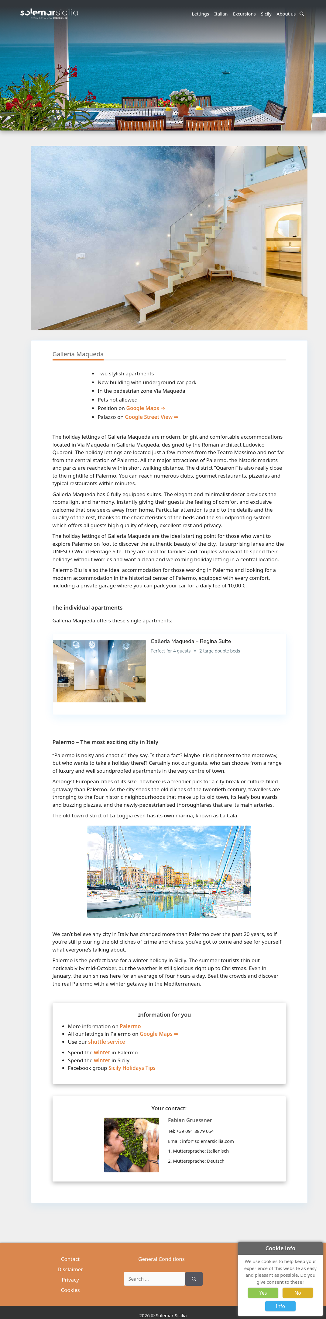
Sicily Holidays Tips (132, 1067)
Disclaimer (70, 1269)
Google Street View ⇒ (151, 416)
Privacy (70, 1279)
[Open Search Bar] (302, 13)
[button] (302, 262)
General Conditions (161, 1258)
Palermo (130, 1026)
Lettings (200, 14)
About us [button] (287, 14)
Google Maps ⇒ (145, 408)
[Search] (194, 1279)
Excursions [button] (245, 14)
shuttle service (106, 1041)
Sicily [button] (267, 14)
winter (102, 1052)
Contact (70, 1258)
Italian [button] (221, 14)
